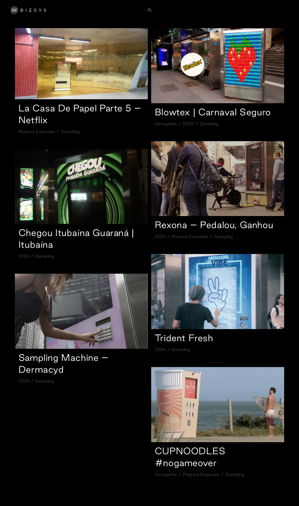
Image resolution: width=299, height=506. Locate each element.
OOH (188, 123)
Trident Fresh (184, 338)
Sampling (70, 131)
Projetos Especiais (37, 131)
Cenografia (166, 123)
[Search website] (149, 10)
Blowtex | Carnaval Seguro (213, 112)
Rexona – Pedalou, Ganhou (214, 225)
